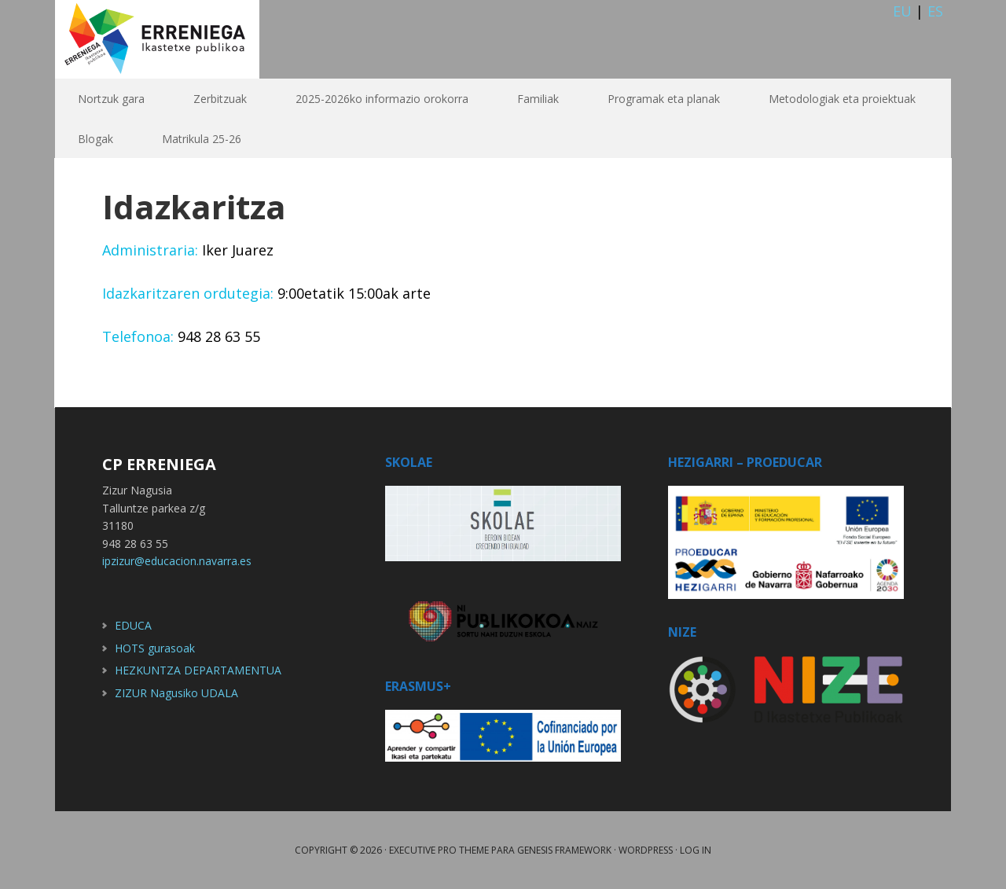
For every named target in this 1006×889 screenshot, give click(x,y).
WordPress (646, 850)
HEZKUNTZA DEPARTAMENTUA (198, 670)
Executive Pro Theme (439, 850)
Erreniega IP (157, 39)
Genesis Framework (564, 850)
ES (935, 11)
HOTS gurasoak (155, 648)
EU (902, 11)
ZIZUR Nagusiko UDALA (176, 692)
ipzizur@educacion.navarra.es (177, 560)
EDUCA (133, 625)
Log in (695, 850)
